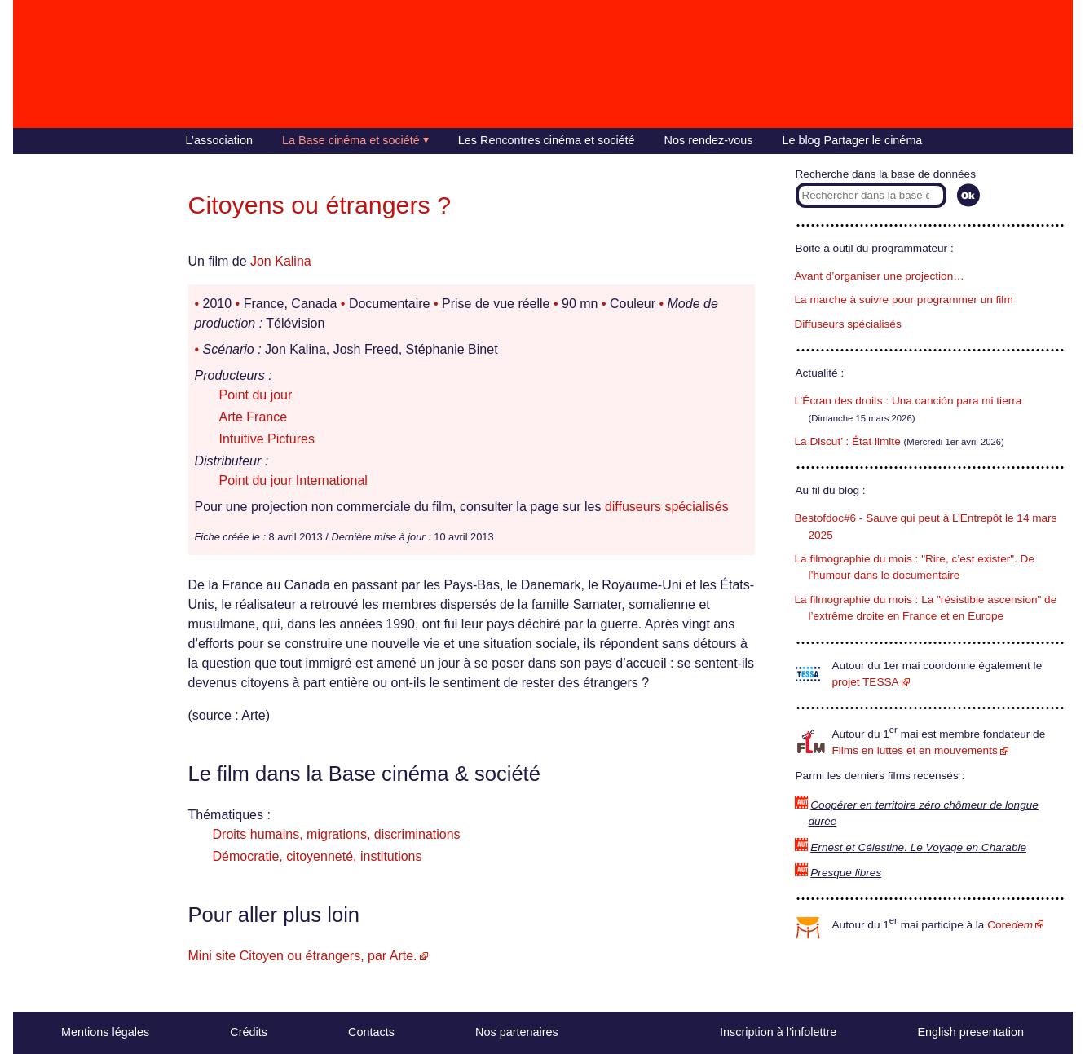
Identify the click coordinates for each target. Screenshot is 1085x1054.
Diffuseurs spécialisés (848, 324)
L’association (219, 140)
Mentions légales (105, 1032)
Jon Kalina (280, 261)
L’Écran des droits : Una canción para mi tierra (908, 401)
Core (1010, 925)
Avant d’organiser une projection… (879, 276)
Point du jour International (293, 480)
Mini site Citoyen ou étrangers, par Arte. (302, 956)
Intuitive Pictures (267, 439)
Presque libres (845, 873)
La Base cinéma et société (351, 140)
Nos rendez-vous (708, 140)
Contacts (371, 1032)
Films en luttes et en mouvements (915, 750)
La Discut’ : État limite (848, 441)
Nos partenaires (516, 1032)
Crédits (248, 1032)
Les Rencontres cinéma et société (546, 140)
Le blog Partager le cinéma (852, 140)
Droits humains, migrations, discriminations (337, 834)
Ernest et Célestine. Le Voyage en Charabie (918, 847)
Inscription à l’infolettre (778, 1032)
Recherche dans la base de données (886, 174)
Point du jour (256, 395)
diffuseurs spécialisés (667, 507)
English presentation (970, 1032)
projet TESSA (865, 682)
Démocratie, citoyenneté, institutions (317, 856)
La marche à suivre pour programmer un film (904, 299)
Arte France (253, 417)
